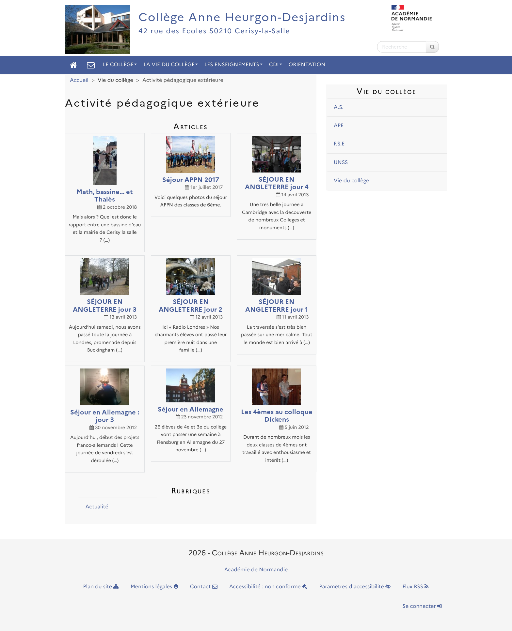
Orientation (307, 65)
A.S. (339, 107)
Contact (203, 587)
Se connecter (422, 606)
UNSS (341, 162)
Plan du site (101, 587)
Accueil (79, 80)
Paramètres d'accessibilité (355, 587)
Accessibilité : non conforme (268, 587)
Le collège (120, 65)
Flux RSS (415, 587)
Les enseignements (233, 65)
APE (339, 126)
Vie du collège (351, 181)
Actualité (96, 507)
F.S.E (339, 144)
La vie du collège (170, 65)
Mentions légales (154, 587)
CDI (275, 65)
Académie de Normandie (256, 570)
